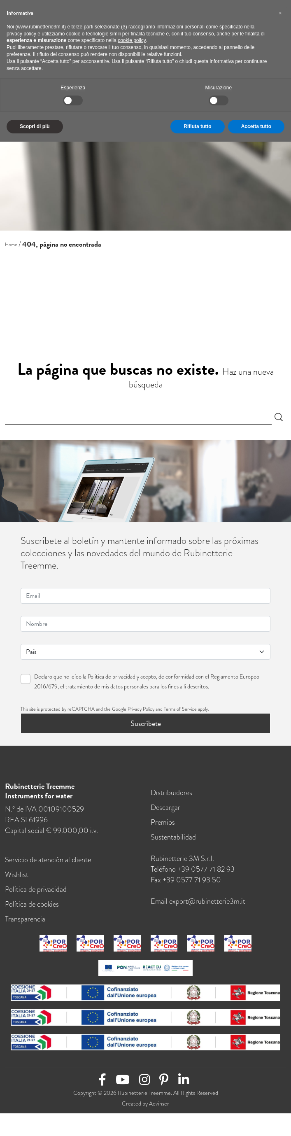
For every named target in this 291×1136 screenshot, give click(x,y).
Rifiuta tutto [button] (197, 126)
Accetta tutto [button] (256, 126)
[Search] (138, 417)
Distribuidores (171, 795)
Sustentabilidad (173, 839)
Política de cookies (32, 906)
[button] (280, 13)
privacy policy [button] (21, 34)
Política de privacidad (111, 679)
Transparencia (25, 921)
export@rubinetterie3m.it (207, 903)
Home (11, 244)
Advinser (159, 1106)
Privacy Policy (141, 711)
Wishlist (16, 877)
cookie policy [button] (132, 40)
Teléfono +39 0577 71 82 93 (193, 871)
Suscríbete (145, 725)
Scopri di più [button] (35, 126)
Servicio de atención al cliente (48, 862)
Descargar (165, 810)
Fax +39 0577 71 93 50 (186, 882)
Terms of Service (180, 711)
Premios (163, 824)
